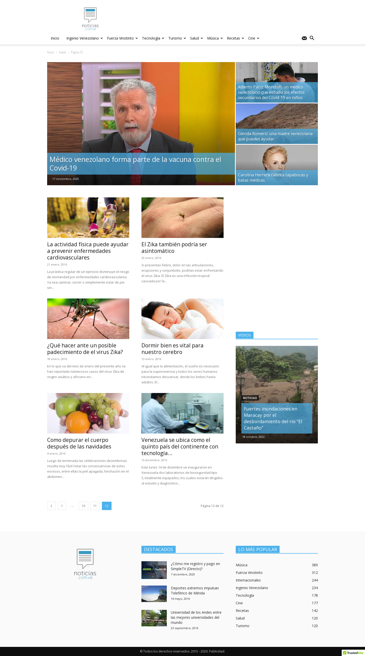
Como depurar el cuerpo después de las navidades (79, 443)
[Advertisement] (277, 229)
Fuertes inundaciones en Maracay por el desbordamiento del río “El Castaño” (273, 418)
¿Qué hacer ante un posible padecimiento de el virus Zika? (85, 348)
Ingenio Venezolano (84, 38)
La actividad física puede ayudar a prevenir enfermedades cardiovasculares (88, 251)
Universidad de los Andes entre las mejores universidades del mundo (196, 617)
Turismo (177, 38)
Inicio (55, 38)
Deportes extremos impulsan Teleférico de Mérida (195, 590)
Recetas (235, 38)
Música (215, 38)
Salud (196, 38)
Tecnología (153, 38)
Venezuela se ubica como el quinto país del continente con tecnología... (179, 446)
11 (95, 506)
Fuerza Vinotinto (122, 38)
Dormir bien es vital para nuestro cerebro (172, 348)
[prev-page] (51, 506)
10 (83, 506)
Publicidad (216, 651)
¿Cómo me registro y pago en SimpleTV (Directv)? (195, 566)
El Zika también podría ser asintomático (174, 247)
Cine (253, 38)
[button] (312, 38)
